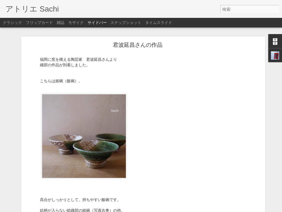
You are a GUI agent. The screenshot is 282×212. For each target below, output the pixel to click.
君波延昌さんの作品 (137, 29)
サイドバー (97, 22)
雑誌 (60, 22)
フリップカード (39, 22)
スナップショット (125, 22)
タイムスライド (158, 22)
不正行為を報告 (174, 208)
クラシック (12, 22)
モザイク (76, 22)
